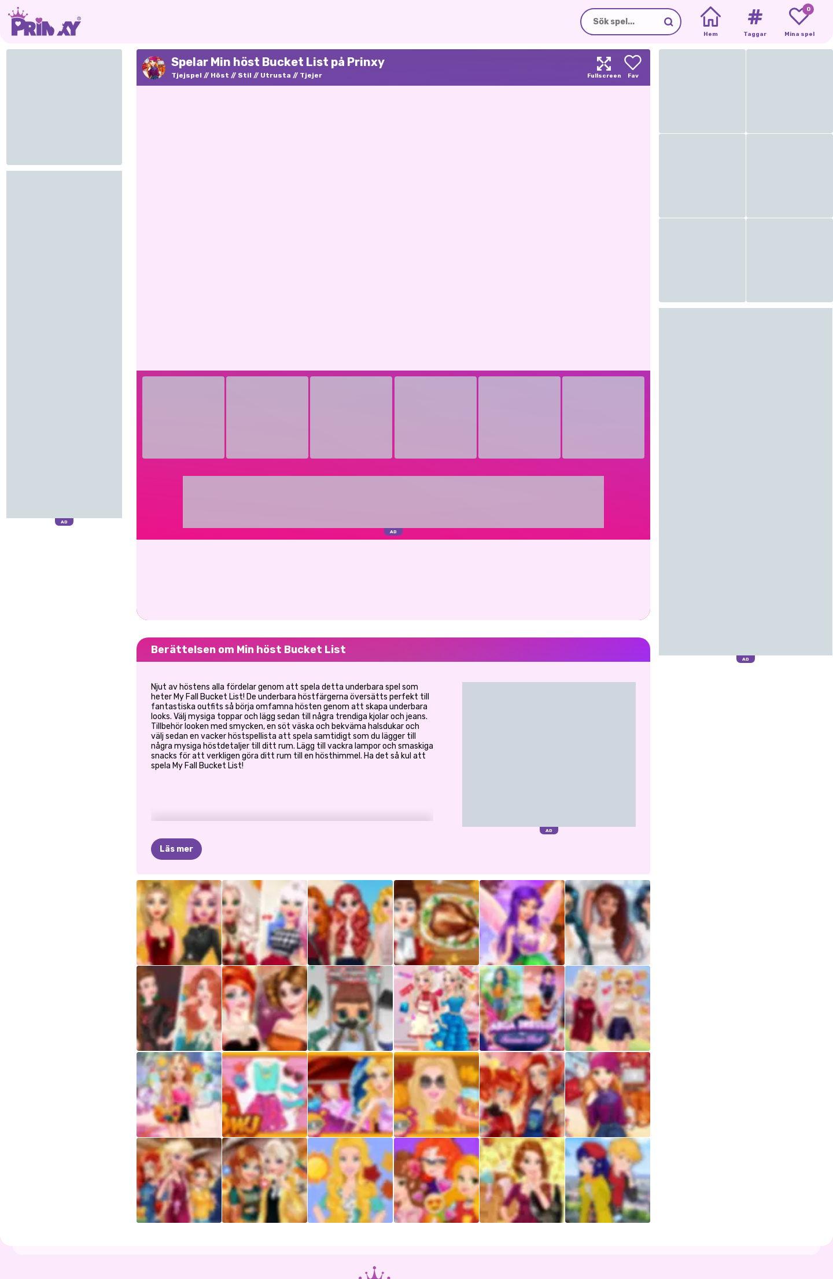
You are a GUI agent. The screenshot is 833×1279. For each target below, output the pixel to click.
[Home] (710, 22)
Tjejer (311, 75)
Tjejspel (186, 75)
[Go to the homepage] (40, 21)
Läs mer (176, 849)
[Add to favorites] (633, 67)
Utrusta (275, 75)
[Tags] (754, 22)
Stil (245, 75)
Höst (220, 75)
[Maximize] (604, 67)
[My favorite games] (799, 22)
